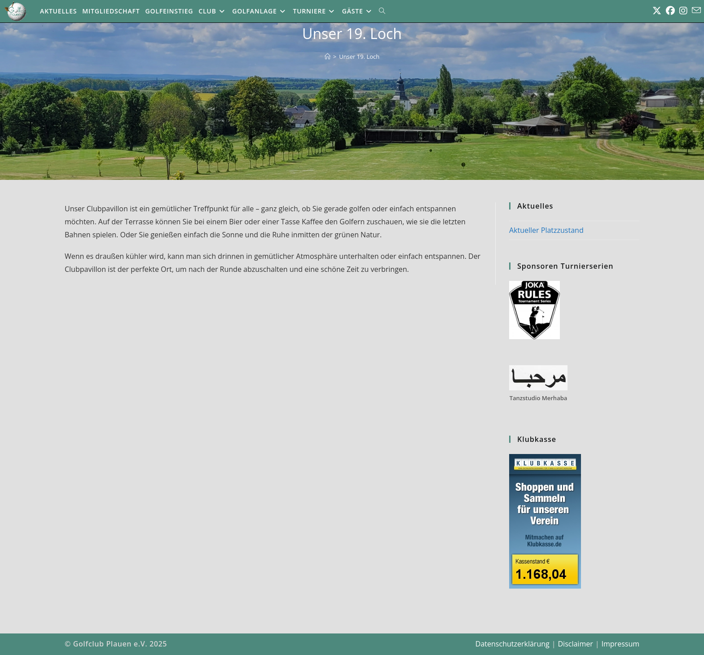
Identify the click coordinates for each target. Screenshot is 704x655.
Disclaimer (575, 644)
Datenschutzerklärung (512, 644)
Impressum (620, 644)
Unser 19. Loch (359, 56)
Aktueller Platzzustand (546, 230)
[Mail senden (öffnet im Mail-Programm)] (696, 10)
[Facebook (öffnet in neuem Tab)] (670, 10)
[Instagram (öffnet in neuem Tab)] (683, 10)
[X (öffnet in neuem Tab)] (657, 10)
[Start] (327, 56)
